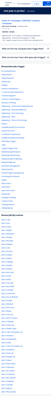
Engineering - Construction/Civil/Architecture (17, 106)
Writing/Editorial (7, 208)
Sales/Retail (5, 187)
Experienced (6, 36)
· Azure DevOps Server (35, 40)
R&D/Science (6, 183)
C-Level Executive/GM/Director (12, 92)
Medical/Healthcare (8, 162)
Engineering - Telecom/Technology (14, 120)
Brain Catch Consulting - (9, 26)
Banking (4, 85)
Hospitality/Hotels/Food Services (13, 127)
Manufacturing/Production (10, 152)
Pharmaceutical (7, 169)
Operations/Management (10, 166)
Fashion (4, 124)
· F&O (25, 40)
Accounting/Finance (8, 71)
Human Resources (8, 131)
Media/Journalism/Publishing (11, 159)
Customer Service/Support (10, 99)
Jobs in (5, 220)
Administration (6, 74)
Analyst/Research (7, 78)
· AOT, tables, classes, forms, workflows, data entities (13, 40)
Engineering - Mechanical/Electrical (13, 110)
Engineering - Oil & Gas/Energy (12, 113)
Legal (3, 145)
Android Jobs (6, 81)
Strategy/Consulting (8, 197)
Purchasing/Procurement (10, 176)
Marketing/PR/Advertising (10, 155)
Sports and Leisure (8, 190)
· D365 (33, 38)
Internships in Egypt (8, 141)
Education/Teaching (8, 102)
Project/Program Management (12, 173)
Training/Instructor (8, 204)
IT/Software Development (10, 134)
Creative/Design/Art (8, 95)
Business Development (9, 88)
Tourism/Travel (6, 201)
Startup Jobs (5, 194)
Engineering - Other (8, 117)
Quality (3, 180)
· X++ (29, 38)
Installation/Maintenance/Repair (12, 138)
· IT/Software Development (30, 36)
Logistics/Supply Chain (9, 148)
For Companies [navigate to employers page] (24, 3)
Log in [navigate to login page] (36, 3)
